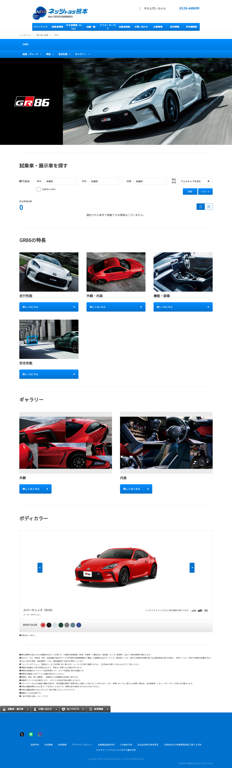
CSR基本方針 (126, 744)
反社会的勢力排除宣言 (148, 744)
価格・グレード (30, 54)
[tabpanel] (116, 101)
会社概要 (48, 744)
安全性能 (62, 54)
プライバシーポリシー (82, 744)
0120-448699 (189, 8)
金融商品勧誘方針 (106, 744)
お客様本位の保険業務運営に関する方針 (183, 744)
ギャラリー (80, 54)
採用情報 (62, 744)
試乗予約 (35, 744)
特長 (48, 54)
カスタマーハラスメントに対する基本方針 (116, 749)
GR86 (25, 44)
